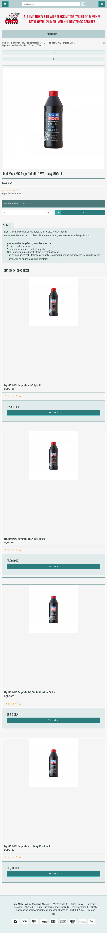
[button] (53, 52)
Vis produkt (53, 413)
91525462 (29, 907)
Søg (83, 4)
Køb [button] (70, 212)
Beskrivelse (8, 225)
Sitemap (91, 910)
